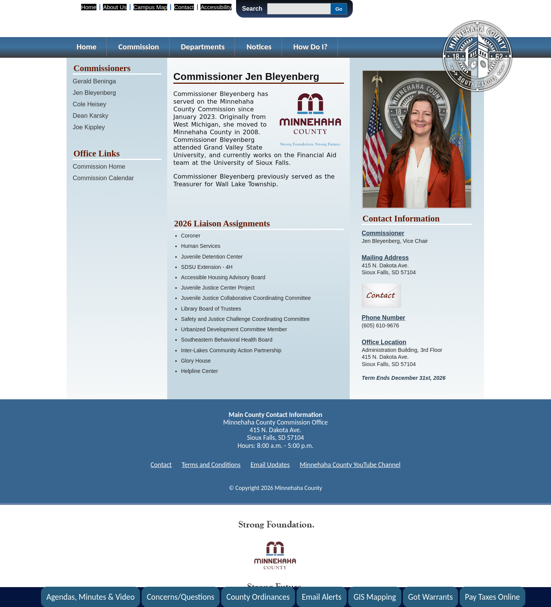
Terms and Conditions (211, 465)
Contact (184, 7)
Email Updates (270, 465)
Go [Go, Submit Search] (338, 9)
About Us (114, 7)
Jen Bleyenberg (94, 92)
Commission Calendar (103, 177)
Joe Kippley (89, 127)
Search (252, 8)
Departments (203, 47)
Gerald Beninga (94, 81)
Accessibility (216, 7)
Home (88, 7)
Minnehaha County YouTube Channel (350, 465)
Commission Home (99, 166)
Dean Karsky (90, 115)
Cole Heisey (89, 104)
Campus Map (151, 7)
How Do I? (310, 47)
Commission (138, 47)
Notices (258, 47)
